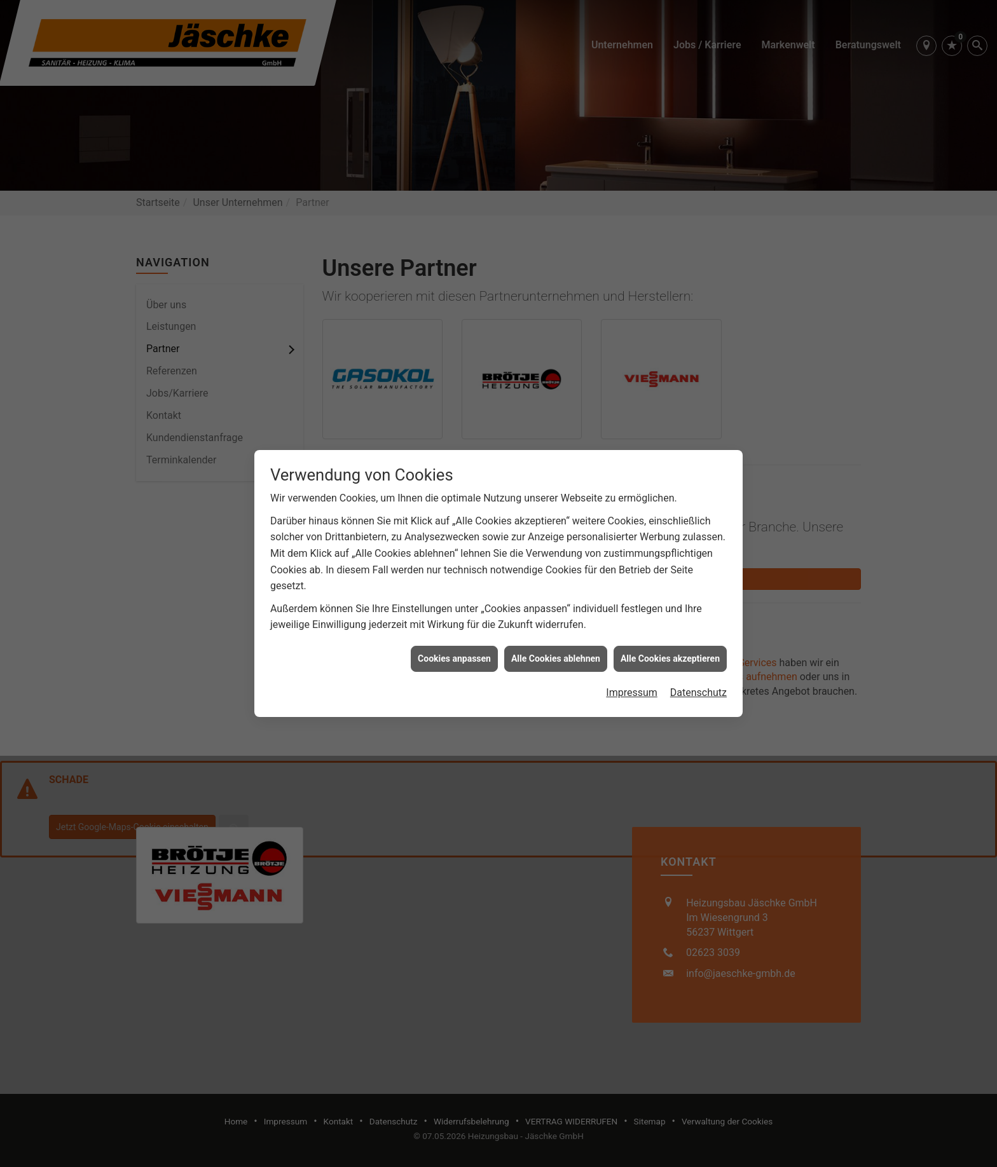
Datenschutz (698, 666)
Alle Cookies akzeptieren (670, 632)
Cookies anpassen (454, 632)
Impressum (631, 666)
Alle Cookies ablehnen (555, 632)
